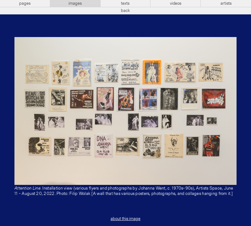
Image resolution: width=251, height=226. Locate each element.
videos (175, 3)
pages (24, 3)
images (75, 3)
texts (125, 3)
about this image (125, 219)
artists (226, 3)
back (125, 10)
